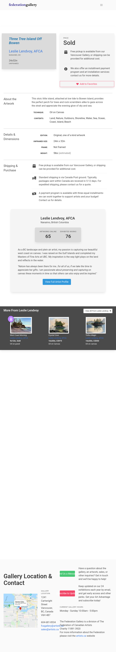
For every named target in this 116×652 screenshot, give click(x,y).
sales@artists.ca (50, 629)
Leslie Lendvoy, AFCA (26, 51)
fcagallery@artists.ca (52, 625)
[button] (101, 5)
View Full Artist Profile (56, 281)
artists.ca (81, 635)
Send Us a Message (67, 573)
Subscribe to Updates (67, 593)
